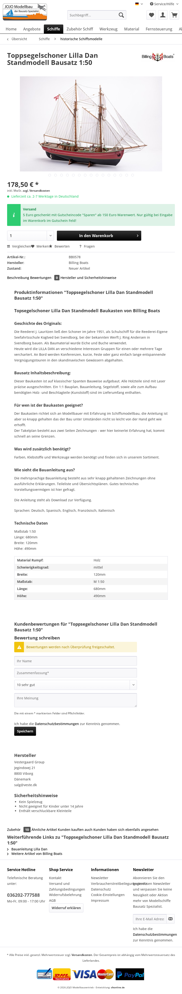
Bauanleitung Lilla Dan (27, 849)
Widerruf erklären (66, 908)
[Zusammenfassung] (75, 672)
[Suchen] (121, 15)
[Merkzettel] (151, 15)
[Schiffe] (53, 29)
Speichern (25, 731)
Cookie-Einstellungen (108, 894)
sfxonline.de (118, 987)
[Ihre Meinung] (75, 700)
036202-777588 (23, 895)
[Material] (131, 29)
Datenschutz (101, 889)
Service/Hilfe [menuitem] (162, 4)
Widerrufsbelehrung (65, 894)
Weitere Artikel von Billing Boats (34, 853)
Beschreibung (18, 277)
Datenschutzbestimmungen (57, 723)
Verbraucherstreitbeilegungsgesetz (111, 883)
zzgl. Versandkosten (36, 191)
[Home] (11, 29)
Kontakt (55, 878)
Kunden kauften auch (75, 829)
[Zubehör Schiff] (79, 29)
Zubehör (19, 829)
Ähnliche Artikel (44, 829)
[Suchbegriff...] (97, 15)
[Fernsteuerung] (159, 29)
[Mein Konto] (163, 15)
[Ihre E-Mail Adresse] (150, 919)
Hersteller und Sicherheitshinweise (88, 277)
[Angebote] (32, 29)
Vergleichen (19, 246)
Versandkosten (82, 955)
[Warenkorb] (174, 15)
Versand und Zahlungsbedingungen (67, 886)
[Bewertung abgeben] (75, 685)
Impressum (100, 900)
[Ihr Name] (75, 661)
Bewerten (60, 246)
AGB (52, 900)
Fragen (87, 246)
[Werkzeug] (108, 29)
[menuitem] (97, 17)
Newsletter (99, 878)
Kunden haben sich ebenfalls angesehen (126, 829)
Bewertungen (45, 277)
